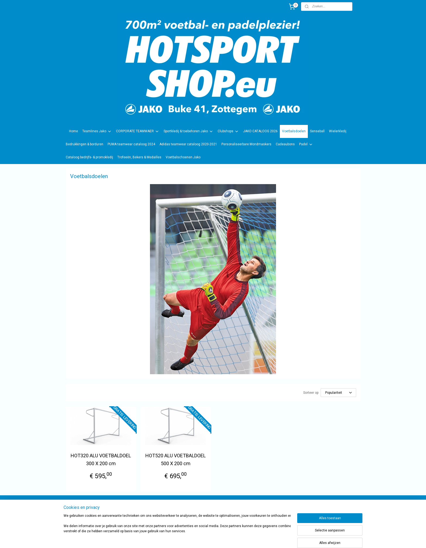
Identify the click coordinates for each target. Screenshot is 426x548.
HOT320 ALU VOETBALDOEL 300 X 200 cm (101, 459)
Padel (306, 144)
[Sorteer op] (338, 393)
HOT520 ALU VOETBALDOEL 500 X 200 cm (175, 459)
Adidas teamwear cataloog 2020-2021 (188, 144)
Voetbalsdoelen (294, 131)
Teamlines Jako (97, 131)
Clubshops (228, 131)
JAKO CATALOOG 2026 (260, 131)
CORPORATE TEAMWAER (137, 131)
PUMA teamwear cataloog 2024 (131, 144)
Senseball (317, 131)
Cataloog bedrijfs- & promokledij (89, 157)
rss (237, 538)
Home (73, 131)
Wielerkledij (337, 131)
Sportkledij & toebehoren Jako (188, 131)
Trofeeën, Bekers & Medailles (139, 157)
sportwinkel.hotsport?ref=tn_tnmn (207, 509)
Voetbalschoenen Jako (183, 157)
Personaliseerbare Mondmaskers (246, 144)
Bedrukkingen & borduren (84, 144)
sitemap (227, 538)
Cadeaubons (285, 144)
